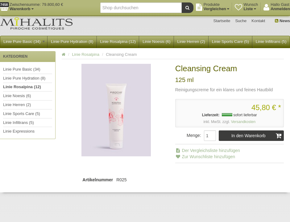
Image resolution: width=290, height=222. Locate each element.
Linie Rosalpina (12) (118, 41)
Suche (240, 20)
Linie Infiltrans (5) (271, 41)
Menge (193, 135)
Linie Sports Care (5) (230, 41)
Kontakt (258, 20)
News (282, 20)
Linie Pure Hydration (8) (72, 41)
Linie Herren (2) (191, 41)
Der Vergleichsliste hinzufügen (207, 150)
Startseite (221, 20)
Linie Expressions (19, 131)
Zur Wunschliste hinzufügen (205, 156)
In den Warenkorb (256, 136)
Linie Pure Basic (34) (24, 41)
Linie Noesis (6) (156, 41)
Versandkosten (243, 122)
